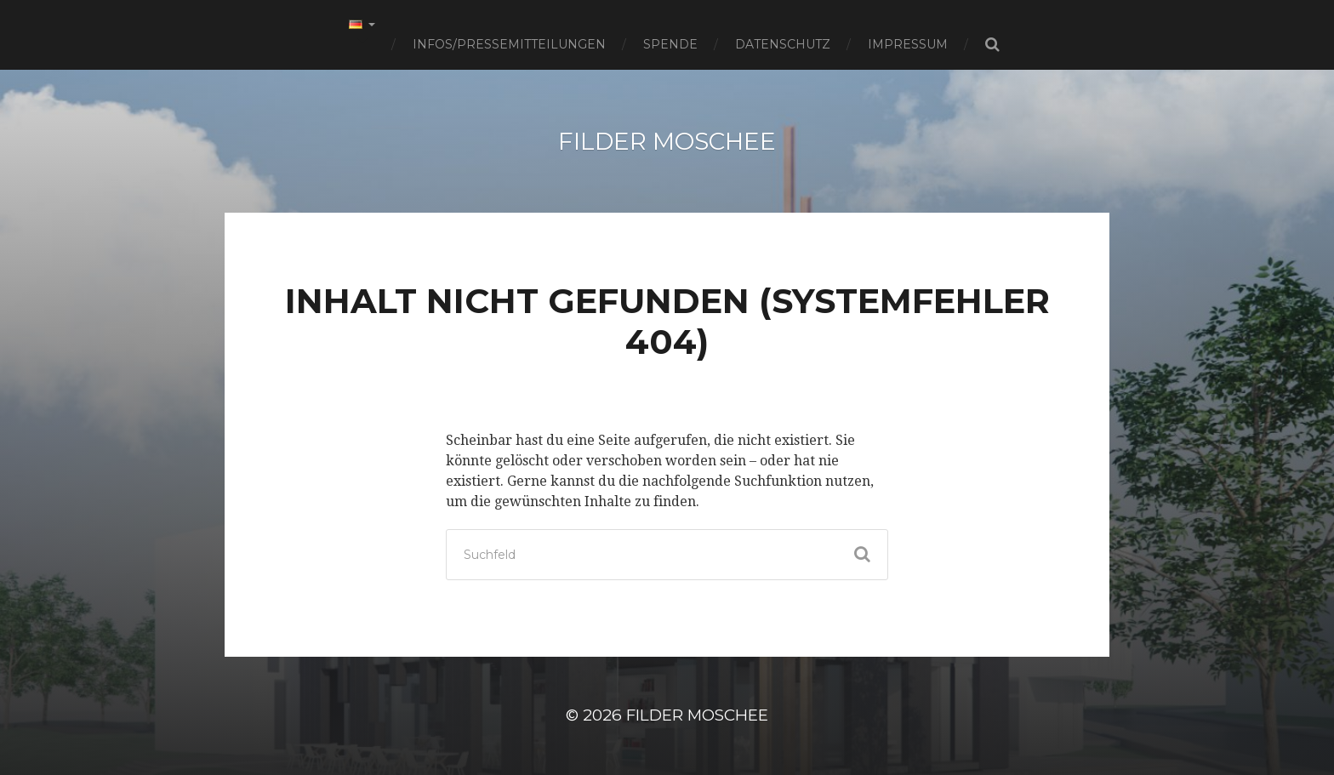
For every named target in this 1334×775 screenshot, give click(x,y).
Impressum (908, 44)
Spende (670, 44)
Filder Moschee (667, 141)
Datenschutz (782, 44)
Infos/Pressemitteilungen (509, 44)
